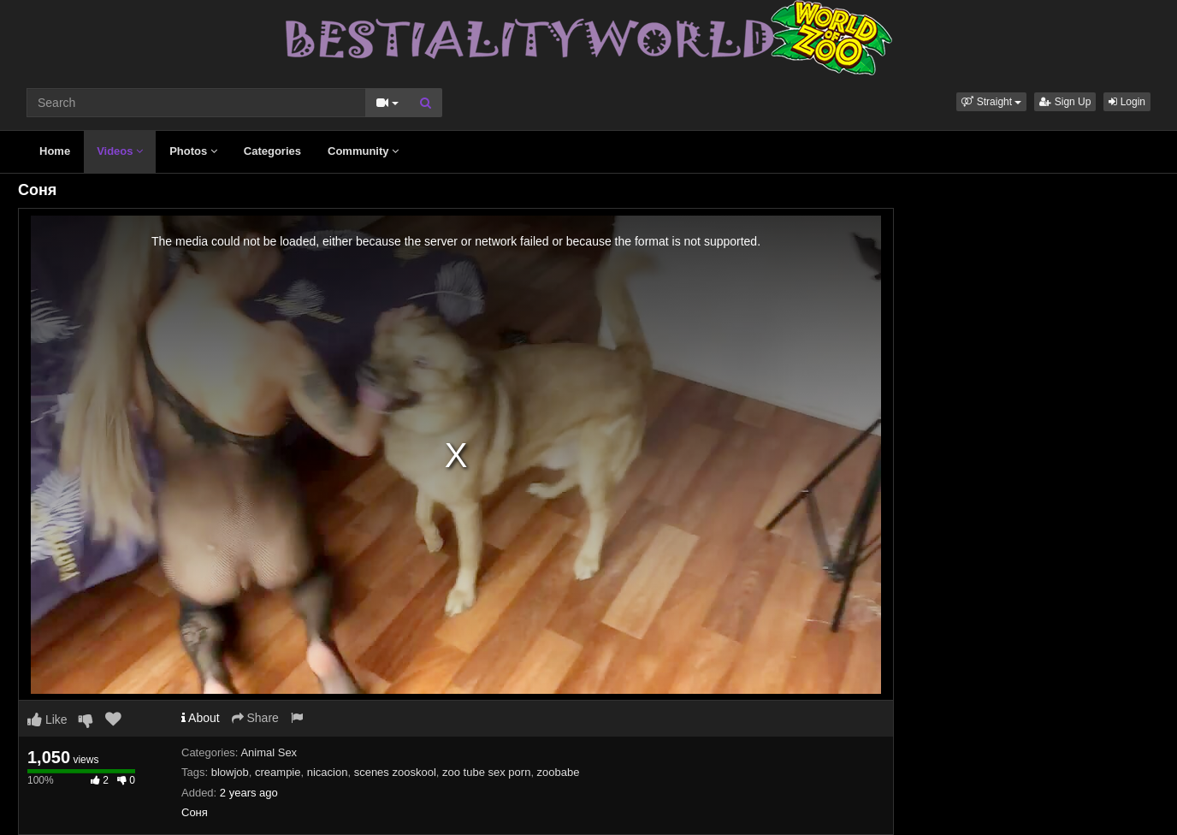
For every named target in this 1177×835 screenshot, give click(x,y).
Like (47, 719)
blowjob (230, 772)
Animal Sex (268, 752)
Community (363, 151)
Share (255, 718)
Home (54, 151)
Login (1127, 102)
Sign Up (1065, 102)
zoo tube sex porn (486, 772)
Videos (120, 151)
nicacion (327, 772)
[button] (991, 101)
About (200, 718)
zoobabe (558, 772)
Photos (193, 151)
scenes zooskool (395, 772)
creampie (277, 772)
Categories (272, 151)
